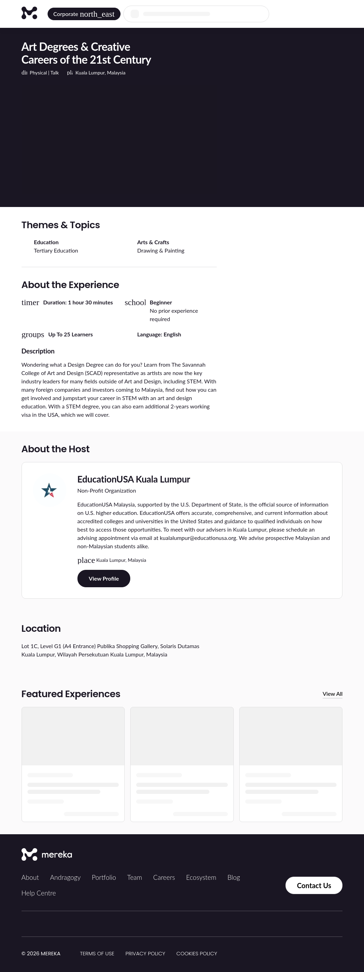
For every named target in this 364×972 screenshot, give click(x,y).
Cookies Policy (196, 953)
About (30, 877)
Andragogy (65, 877)
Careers (164, 877)
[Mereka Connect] (47, 855)
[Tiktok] (272, 855)
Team (134, 877)
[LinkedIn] (318, 855)
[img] (64, 954)
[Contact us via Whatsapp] (271, 885)
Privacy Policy (145, 953)
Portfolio (104, 877)
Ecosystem (201, 877)
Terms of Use (97, 953)
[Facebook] (303, 855)
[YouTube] (333, 855)
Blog (234, 877)
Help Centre (39, 893)
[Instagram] (287, 855)
